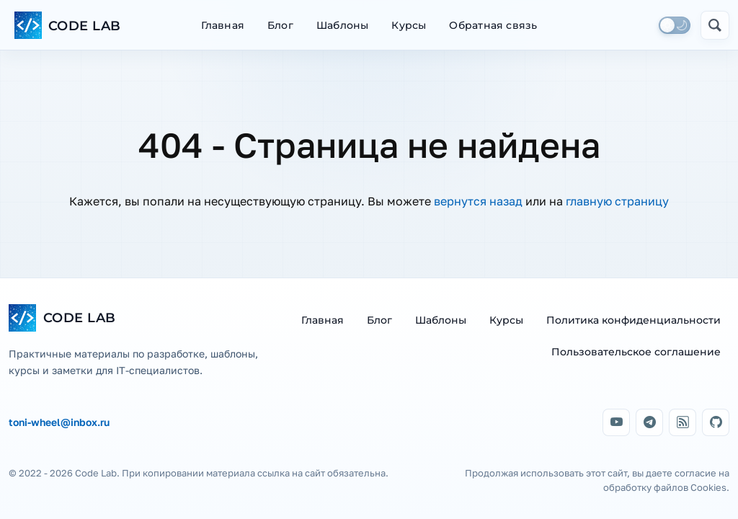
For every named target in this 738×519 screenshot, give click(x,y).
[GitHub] (715, 422)
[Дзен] (682, 422)
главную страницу (617, 201)
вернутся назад (478, 201)
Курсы (408, 25)
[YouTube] (616, 422)
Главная (222, 25)
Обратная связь (493, 25)
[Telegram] (649, 422)
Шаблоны (342, 25)
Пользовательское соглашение (636, 351)
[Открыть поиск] (715, 25)
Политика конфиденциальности (633, 320)
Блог (280, 25)
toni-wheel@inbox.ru (59, 422)
